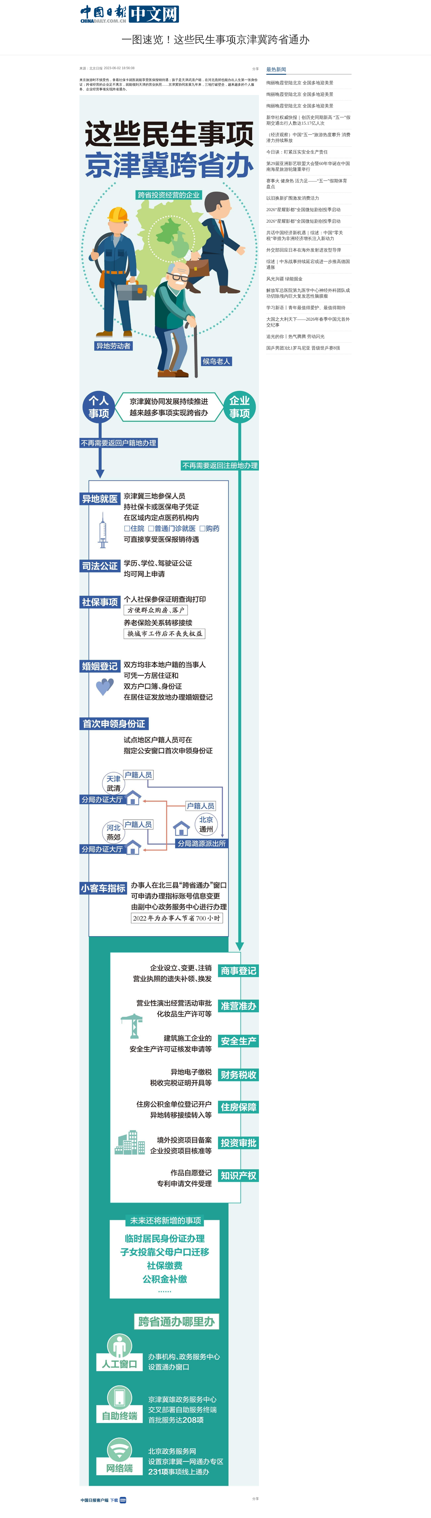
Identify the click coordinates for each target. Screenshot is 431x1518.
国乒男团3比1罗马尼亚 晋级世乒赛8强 (303, 348)
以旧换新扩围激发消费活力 (292, 198)
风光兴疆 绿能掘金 (284, 278)
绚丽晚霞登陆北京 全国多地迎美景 (299, 82)
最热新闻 (276, 69)
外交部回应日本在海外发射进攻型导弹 (303, 250)
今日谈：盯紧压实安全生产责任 (297, 152)
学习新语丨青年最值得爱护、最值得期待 (306, 307)
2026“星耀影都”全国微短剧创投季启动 (303, 209)
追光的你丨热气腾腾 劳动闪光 (295, 336)
